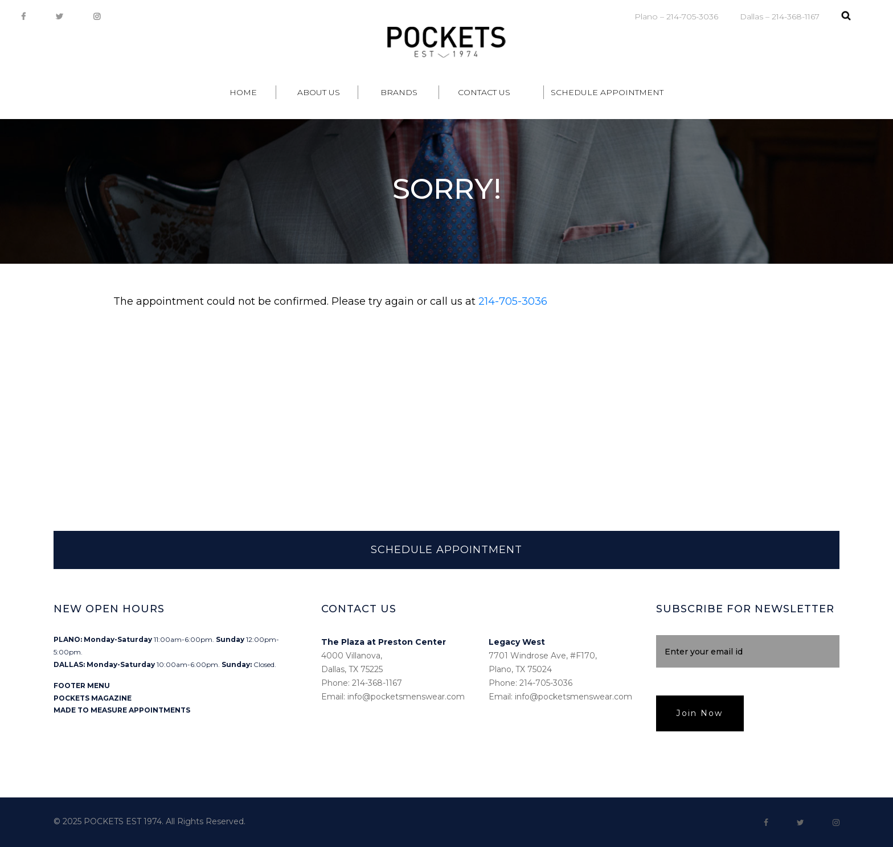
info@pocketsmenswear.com (406, 696)
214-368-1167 (377, 683)
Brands (398, 92)
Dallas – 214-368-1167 (780, 16)
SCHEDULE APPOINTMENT (446, 549)
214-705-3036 (512, 301)
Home (243, 92)
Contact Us (484, 92)
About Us (318, 92)
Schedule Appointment (607, 92)
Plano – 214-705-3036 (676, 16)
